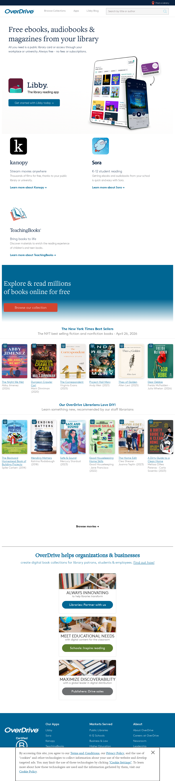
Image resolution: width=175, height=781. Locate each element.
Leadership (139, 746)
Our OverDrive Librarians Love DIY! (87, 405)
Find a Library (160, 3)
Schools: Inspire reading (87, 648)
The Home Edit (128, 457)
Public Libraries (98, 730)
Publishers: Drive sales (87, 691)
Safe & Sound (68, 457)
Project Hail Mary (99, 382)
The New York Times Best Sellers (87, 329)
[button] (66, 724)
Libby (49, 730)
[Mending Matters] (43, 454)
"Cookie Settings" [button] (120, 762)
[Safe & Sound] (73, 454)
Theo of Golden (128, 382)
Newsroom (139, 740)
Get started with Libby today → (34, 102)
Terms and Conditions (84, 753)
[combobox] (134, 11)
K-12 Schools (96, 735)
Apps (76, 10)
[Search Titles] (166, 11)
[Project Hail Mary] (102, 378)
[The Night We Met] (14, 378)
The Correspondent (72, 382)
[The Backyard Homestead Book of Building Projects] (14, 454)
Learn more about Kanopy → (28, 187)
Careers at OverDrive (146, 735)
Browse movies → (87, 526)
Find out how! (143, 562)
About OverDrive (143, 730)
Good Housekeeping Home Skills (101, 459)
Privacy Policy (115, 753)
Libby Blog (92, 10)
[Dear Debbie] (160, 378)
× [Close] (153, 752)
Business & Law (98, 740)
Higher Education (100, 746)
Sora (48, 735)
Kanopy (50, 740)
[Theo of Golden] (131, 378)
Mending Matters (41, 457)
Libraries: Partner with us (87, 605)
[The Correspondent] (73, 378)
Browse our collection (31, 307)
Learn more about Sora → (108, 187)
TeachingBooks (55, 746)
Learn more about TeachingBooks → (33, 255)
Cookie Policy (28, 771)
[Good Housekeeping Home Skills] (102, 454)
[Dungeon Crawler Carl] (43, 378)
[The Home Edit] (131, 454)
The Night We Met (13, 382)
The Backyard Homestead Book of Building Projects (14, 461)
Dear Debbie (155, 382)
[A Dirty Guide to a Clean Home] (160, 454)
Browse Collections (55, 10)
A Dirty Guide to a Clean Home (159, 459)
